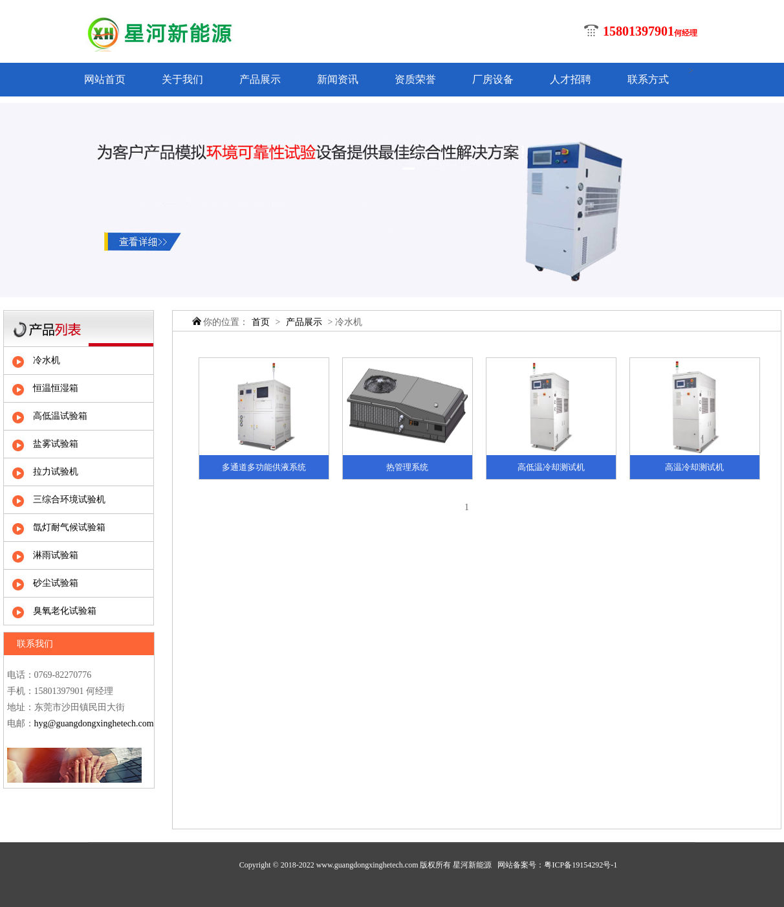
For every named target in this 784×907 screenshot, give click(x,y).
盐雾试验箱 (55, 444)
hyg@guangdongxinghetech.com (94, 723)
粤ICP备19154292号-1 (580, 864)
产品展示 (260, 79)
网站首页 (104, 79)
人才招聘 (570, 79)
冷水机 (46, 360)
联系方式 (648, 79)
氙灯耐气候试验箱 (69, 527)
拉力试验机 (55, 471)
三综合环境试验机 (69, 499)
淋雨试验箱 (55, 555)
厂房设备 (493, 79)
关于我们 (182, 79)
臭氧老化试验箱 (64, 611)
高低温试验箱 (60, 416)
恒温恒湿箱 (55, 388)
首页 (261, 322)
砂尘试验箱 (55, 583)
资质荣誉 (415, 79)
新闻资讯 (337, 79)
